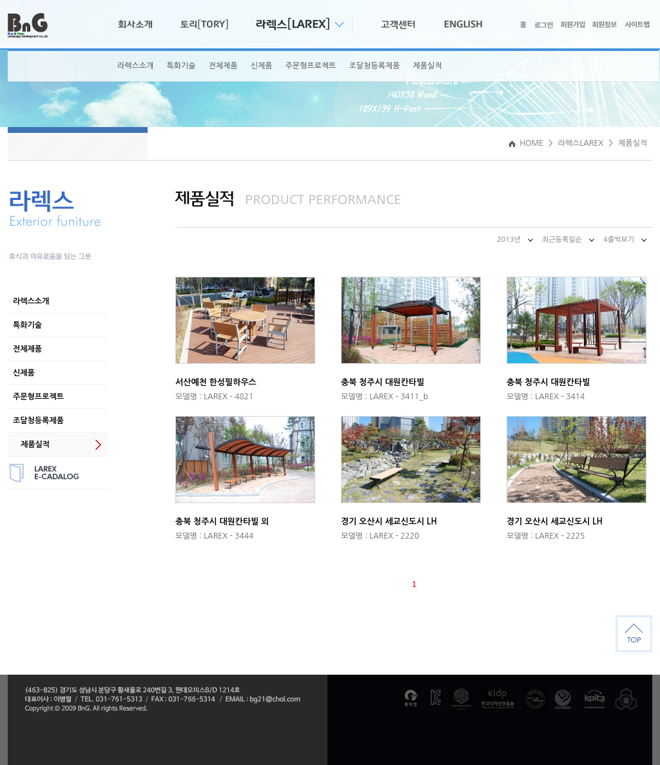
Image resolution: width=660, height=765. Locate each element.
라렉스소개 (135, 66)
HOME (526, 143)
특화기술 (180, 66)
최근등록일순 (562, 239)
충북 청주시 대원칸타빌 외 (222, 521)
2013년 (509, 239)
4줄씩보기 (618, 239)
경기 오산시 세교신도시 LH (389, 521)
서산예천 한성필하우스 (216, 382)
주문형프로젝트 (311, 66)
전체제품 (223, 66)
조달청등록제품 (374, 66)
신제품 (262, 66)
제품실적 (427, 66)
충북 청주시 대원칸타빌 (382, 382)
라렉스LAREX (581, 143)
